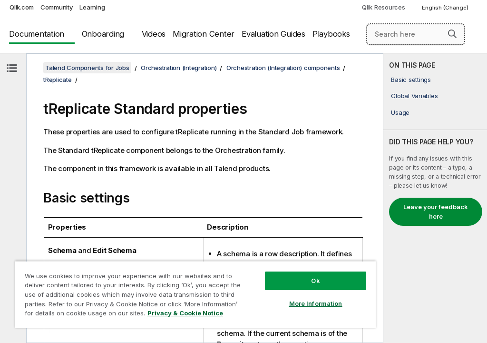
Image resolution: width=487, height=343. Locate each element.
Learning (92, 7)
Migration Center (203, 34)
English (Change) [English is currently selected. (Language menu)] (446, 7)
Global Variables (414, 96)
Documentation (36, 34)
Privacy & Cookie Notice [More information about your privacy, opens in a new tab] (185, 313)
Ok (315, 280)
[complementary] (435, 198)
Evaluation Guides (273, 34)
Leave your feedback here (435, 211)
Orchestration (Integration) (178, 67)
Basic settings (411, 79)
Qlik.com (22, 7)
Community (56, 7)
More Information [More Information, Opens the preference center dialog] (315, 303)
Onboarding (103, 34)
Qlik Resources (383, 7)
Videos (154, 34)
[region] (195, 294)
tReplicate (57, 79)
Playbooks (331, 34)
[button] (452, 34)
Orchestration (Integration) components (283, 67)
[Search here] (415, 34)
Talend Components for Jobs (87, 67)
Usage (400, 112)
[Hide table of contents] (12, 68)
